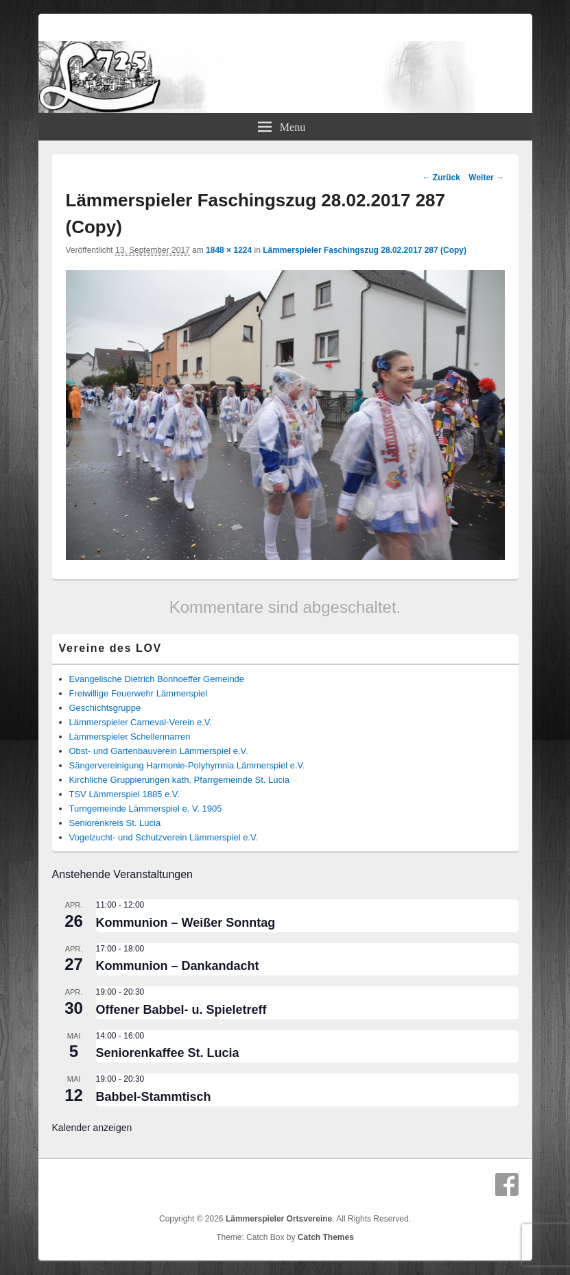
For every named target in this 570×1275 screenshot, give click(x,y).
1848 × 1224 (229, 250)
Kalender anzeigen (92, 1127)
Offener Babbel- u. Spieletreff (181, 1010)
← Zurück (441, 177)
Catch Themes (326, 1237)
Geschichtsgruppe (105, 708)
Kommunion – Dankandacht (177, 966)
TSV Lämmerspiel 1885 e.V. (124, 794)
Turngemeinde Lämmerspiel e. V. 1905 (145, 808)
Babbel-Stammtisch (153, 1097)
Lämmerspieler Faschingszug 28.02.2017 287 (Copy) (364, 250)
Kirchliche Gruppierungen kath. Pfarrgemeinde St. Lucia (179, 780)
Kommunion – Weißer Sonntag (186, 923)
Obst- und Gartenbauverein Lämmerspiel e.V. (158, 751)
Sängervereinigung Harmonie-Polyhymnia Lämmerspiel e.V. (187, 765)
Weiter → (486, 177)
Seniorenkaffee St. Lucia (167, 1053)
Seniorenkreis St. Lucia (115, 823)
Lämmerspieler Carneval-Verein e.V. (140, 722)
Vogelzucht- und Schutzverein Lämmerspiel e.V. (164, 837)
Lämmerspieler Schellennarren (130, 736)
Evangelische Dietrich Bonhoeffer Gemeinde (157, 679)
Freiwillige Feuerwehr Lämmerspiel (138, 693)
